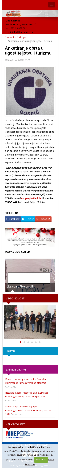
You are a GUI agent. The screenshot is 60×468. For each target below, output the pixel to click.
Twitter (28, 218)
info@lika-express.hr (22, 32)
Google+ (43, 218)
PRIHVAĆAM (41, 459)
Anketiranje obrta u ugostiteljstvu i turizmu (28, 50)
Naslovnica (10, 37)
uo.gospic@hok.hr (31, 198)
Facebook (13, 218)
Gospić (22, 37)
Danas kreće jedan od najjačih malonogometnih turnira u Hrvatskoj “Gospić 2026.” (28, 410)
